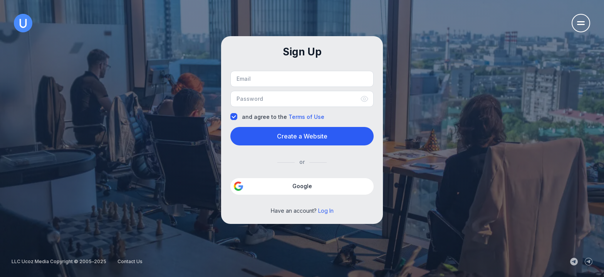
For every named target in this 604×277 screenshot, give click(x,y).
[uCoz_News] (574, 261)
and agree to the (277, 116)
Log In (326, 210)
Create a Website (302, 136)
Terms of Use (306, 116)
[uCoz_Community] (588, 261)
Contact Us (130, 261)
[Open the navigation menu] (581, 23)
